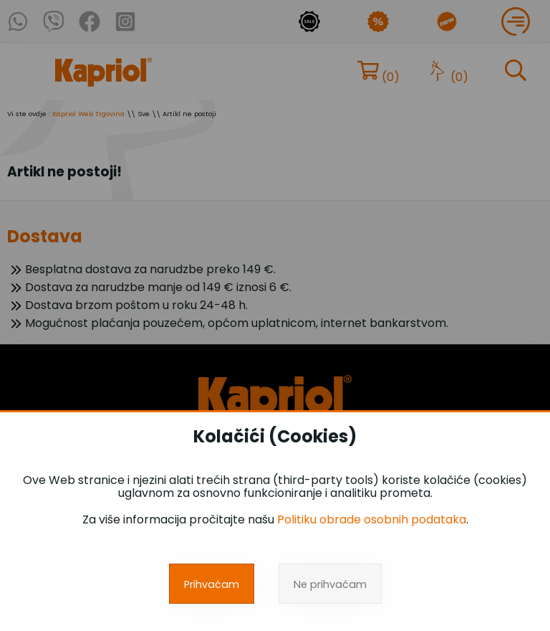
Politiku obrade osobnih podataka (371, 519)
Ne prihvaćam (330, 584)
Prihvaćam (211, 584)
